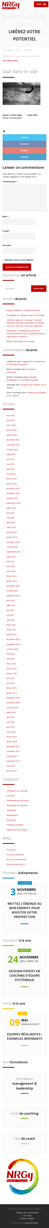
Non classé (11, 820)
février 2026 (12, 430)
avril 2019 (11, 683)
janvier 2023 (12, 581)
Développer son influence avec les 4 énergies (26, 315)
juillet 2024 (11, 508)
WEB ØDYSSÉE (31, 1223)
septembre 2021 (13, 595)
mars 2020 (11, 663)
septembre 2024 (13, 503)
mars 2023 (11, 571)
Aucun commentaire (12, 118)
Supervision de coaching (17, 830)
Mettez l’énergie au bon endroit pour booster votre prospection (25, 910)
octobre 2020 (12, 649)
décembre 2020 (13, 639)
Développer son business (17, 805)
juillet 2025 (11, 454)
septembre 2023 (13, 551)
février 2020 (12, 668)
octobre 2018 (12, 707)
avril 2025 (11, 469)
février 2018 (12, 736)
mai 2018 (10, 722)
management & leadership (24, 1083)
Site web (7, 245)
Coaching (10, 795)
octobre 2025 (12, 449)
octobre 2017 (12, 756)
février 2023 (12, 576)
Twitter (24, 137)
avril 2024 (11, 522)
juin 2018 (10, 717)
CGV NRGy (27, 1215)
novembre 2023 (13, 542)
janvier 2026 (12, 435)
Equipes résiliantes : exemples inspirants (23, 310)
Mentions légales (27, 1218)
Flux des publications (15, 854)
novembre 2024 (13, 493)
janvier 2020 (12, 673)
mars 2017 (11, 766)
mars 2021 (11, 625)
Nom (6, 216)
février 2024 (12, 532)
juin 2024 (10, 513)
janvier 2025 (12, 483)
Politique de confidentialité (27, 1212)
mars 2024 (11, 527)
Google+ (24, 150)
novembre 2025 (13, 444)
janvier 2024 (12, 537)
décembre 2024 (13, 488)
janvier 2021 (12, 634)
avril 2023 (11, 566)
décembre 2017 (13, 746)
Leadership (11, 810)
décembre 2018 (13, 698)
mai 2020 (10, 654)
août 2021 (11, 600)
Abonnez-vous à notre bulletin (18, 260)
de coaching (24, 1113)
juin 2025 (10, 459)
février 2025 (12, 478)
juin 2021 (10, 610)
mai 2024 (10, 518)
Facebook (24, 144)
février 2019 (12, 688)
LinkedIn (24, 157)
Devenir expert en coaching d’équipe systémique (24, 975)
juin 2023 (10, 561)
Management (12, 815)
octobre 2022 (12, 590)
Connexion (11, 850)
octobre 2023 (12, 547)
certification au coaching (17, 791)
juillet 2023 (11, 556)
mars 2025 (11, 474)
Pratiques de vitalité (15, 825)
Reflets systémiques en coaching (20, 341)
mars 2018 (11, 732)
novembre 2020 (13, 644)
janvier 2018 (12, 741)
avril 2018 (11, 727)
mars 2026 (11, 425)
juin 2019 (10, 678)
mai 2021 (10, 615)
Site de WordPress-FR (16, 864)
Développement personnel (18, 800)
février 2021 (12, 629)
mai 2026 (10, 415)
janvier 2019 (12, 693)
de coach (24, 1138)
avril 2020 (11, 659)
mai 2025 (10, 464)
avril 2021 (11, 620)
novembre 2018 (13, 702)
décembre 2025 (13, 440)
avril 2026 (11, 420)
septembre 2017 (13, 761)
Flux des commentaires (16, 859)
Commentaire (10, 181)
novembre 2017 (13, 751)
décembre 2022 (13, 586)
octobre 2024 (12, 498)
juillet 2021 (11, 605)
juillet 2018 (11, 712)
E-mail (6, 231)
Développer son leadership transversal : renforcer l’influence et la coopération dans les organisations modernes (26, 333)
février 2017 (12, 771)
